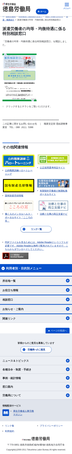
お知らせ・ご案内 (36, 309)
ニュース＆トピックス (36, 361)
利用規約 (9, 431)
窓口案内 (36, 386)
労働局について (36, 395)
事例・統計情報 (36, 378)
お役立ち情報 (36, 290)
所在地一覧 (36, 280)
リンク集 (9, 425)
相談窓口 (36, 299)
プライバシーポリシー (51, 425)
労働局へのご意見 (36, 349)
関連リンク (36, 318)
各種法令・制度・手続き (36, 369)
